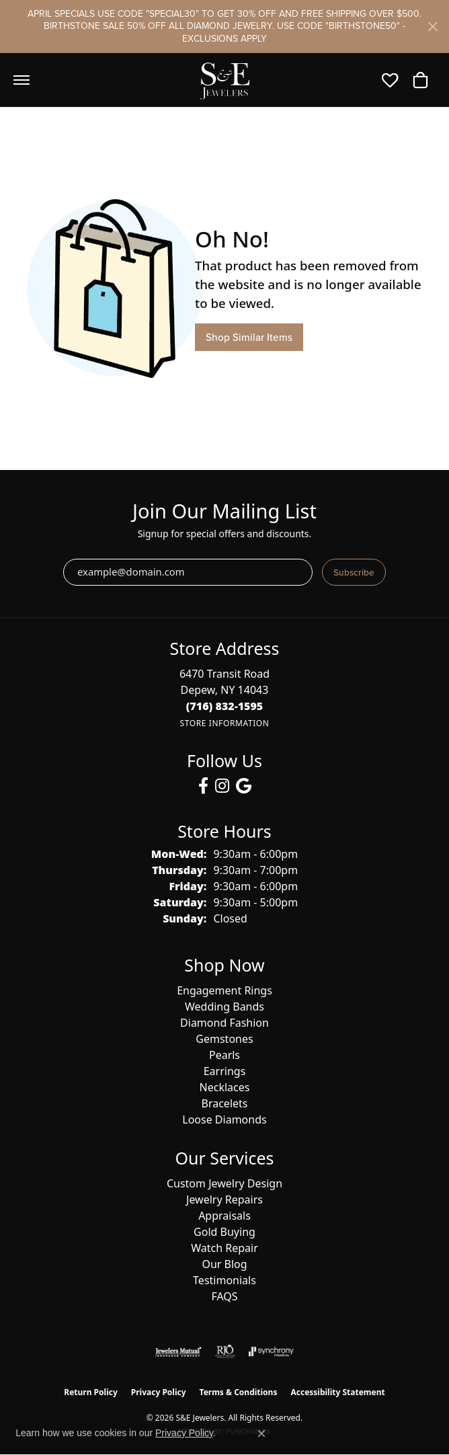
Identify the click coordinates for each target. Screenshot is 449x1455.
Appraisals (224, 1215)
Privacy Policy (158, 1392)
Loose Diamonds (224, 1119)
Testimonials (224, 1280)
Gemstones (224, 1038)
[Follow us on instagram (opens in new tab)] (222, 786)
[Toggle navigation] (21, 80)
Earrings (225, 1071)
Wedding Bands (224, 1006)
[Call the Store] (224, 706)
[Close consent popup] (261, 1433)
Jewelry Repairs (224, 1199)
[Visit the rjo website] (225, 1351)
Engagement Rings (224, 990)
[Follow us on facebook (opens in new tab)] (203, 786)
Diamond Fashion (224, 1022)
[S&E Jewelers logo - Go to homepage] (224, 80)
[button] (393, 80)
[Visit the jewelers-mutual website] (178, 1351)
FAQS (224, 1296)
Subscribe (353, 572)
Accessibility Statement (337, 1392)
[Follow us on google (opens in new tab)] (243, 786)
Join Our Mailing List (224, 511)
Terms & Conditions (239, 1392)
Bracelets (225, 1103)
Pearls (224, 1055)
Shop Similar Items (249, 336)
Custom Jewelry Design (224, 1183)
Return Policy (91, 1392)
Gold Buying (224, 1231)
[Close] (432, 26)
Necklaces (225, 1087)
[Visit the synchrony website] (271, 1351)
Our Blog (224, 1264)
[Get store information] (224, 723)
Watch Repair (224, 1248)
